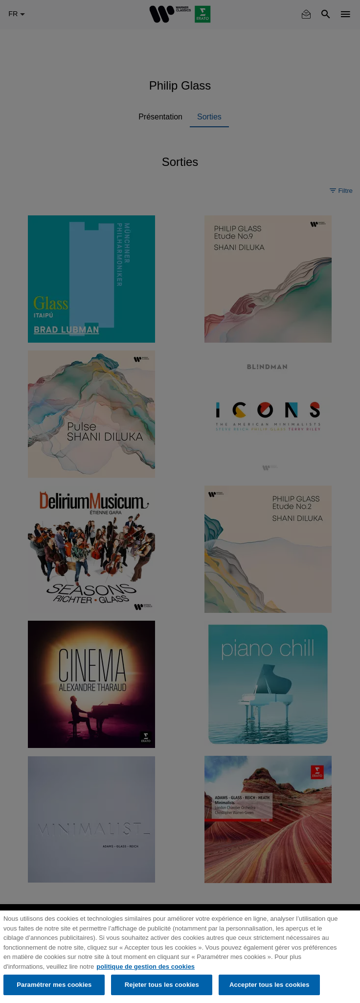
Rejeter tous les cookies (162, 984)
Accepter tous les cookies (269, 984)
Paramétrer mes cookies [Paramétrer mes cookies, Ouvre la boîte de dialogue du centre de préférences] (54, 984)
